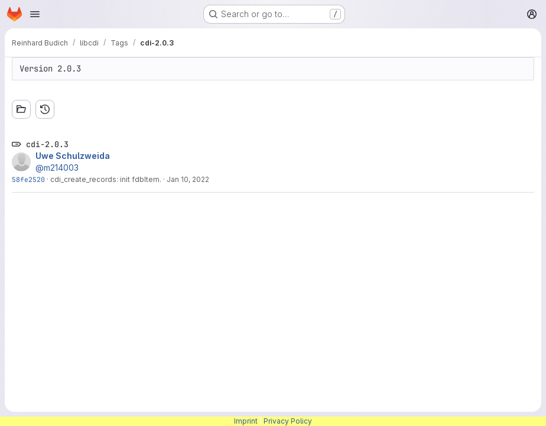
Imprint (246, 421)
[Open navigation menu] (34, 14)
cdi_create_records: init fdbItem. (105, 179)
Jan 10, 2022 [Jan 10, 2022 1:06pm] (188, 179)
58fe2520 (28, 179)
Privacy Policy (288, 421)
